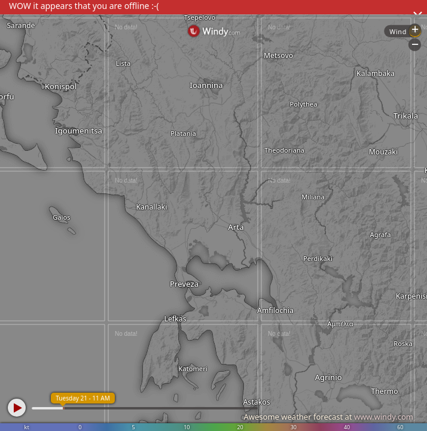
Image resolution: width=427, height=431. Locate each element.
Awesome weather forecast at (328, 416)
